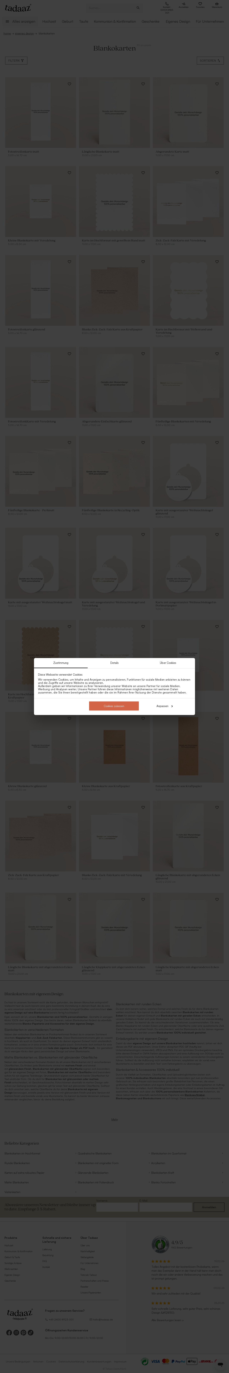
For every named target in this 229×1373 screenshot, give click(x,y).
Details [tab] (114, 663)
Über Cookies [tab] (168, 663)
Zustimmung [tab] (61, 663)
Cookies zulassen (114, 706)
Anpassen (165, 706)
